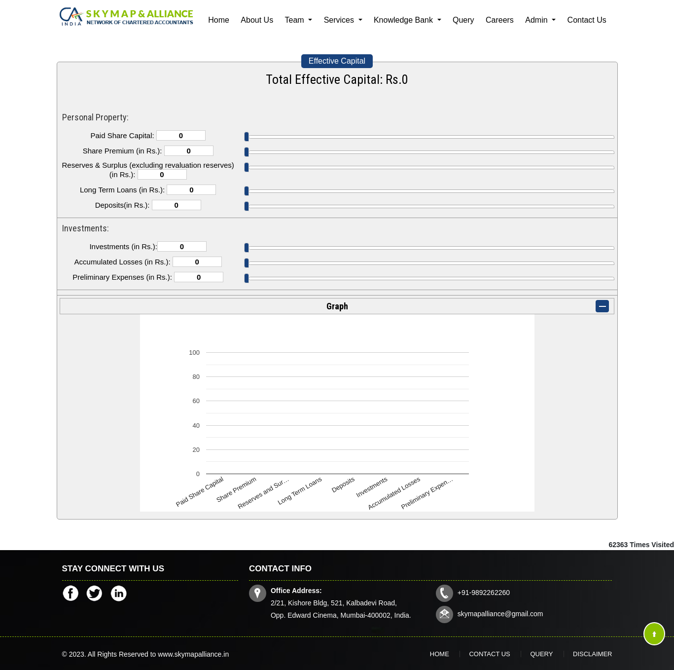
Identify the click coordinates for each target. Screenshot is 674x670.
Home (218, 20)
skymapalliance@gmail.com (500, 614)
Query (463, 20)
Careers (500, 20)
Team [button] (296, 20)
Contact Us (587, 20)
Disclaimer (592, 654)
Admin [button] (537, 20)
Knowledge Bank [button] (404, 20)
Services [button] (340, 20)
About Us (257, 20)
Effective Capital (337, 61)
